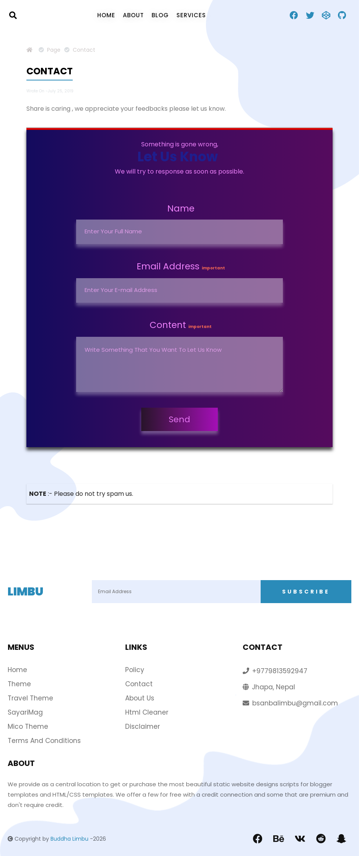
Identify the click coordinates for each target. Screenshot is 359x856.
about (133, 15)
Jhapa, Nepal (273, 687)
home (106, 15)
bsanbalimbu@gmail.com (295, 703)
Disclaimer (142, 726)
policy (134, 669)
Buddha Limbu (69, 839)
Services (191, 15)
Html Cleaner (146, 712)
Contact (139, 684)
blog (160, 15)
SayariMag (25, 712)
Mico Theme (28, 726)
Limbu (25, 592)
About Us (139, 698)
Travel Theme (30, 698)
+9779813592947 (279, 671)
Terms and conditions (44, 740)
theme (19, 684)
